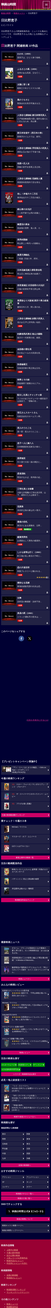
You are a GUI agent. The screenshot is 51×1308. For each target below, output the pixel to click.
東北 (28, 1144)
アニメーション (33, 1177)
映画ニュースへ (24, 979)
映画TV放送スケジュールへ (25, 1117)
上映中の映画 (12, 1250)
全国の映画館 (12, 1275)
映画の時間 (6, 13)
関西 (4, 1139)
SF (3, 1182)
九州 (4, 1158)
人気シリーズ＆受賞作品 (17, 1258)
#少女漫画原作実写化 (10, 1069)
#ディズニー (38, 1065)
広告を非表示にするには (37, 720)
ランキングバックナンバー (18, 1292)
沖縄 (28, 1158)
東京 (4, 1134)
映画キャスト (19, 13)
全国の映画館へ (24, 1165)
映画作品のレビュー (15, 1261)
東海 (28, 1139)
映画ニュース (12, 1304)
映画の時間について (25, 1219)
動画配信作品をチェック (24, 900)
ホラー (29, 1187)
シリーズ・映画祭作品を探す (24, 1074)
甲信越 (4, 1149)
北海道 (4, 1144)
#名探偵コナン (24, 1065)
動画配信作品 (12, 1307)
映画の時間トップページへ (12, 1230)
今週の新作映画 (13, 1253)
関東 (28, 1134)
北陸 (28, 1149)
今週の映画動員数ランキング (13, 815)
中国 (4, 1154)
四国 (28, 1154)
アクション (6, 1177)
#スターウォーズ (8, 1065)
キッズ (29, 1182)
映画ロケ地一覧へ (25, 1198)
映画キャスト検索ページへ (12, 1225)
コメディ (5, 1187)
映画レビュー (24, 1053)
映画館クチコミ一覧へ (25, 1194)
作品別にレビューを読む (17, 1263)
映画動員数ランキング (16, 1290)
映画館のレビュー (14, 1278)
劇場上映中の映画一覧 (25, 858)
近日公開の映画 (13, 1255)
